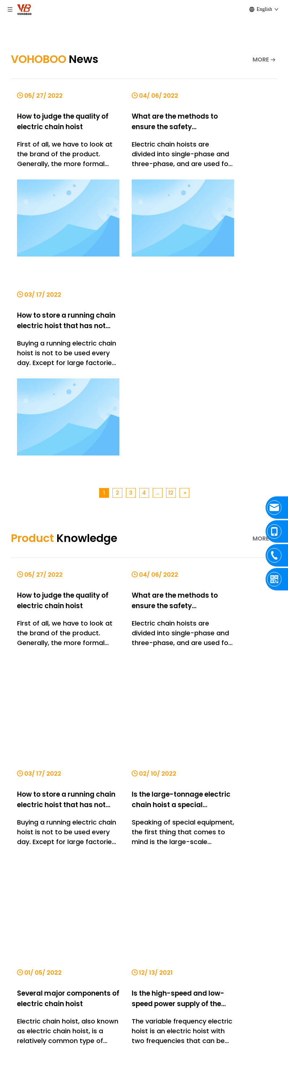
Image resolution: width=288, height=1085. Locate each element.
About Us (15, 851)
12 (170, 274)
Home (10, 829)
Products (15, 840)
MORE (261, 59)
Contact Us (18, 862)
